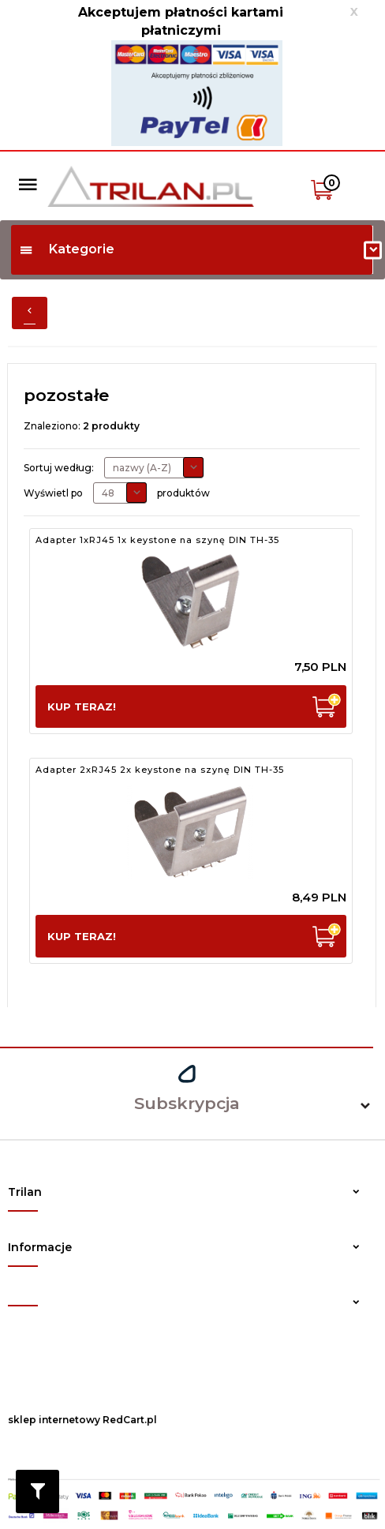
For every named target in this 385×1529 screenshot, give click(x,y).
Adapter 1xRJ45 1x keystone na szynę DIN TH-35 (157, 539)
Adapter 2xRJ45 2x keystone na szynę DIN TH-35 (160, 769)
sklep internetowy (54, 1420)
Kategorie (66, 249)
